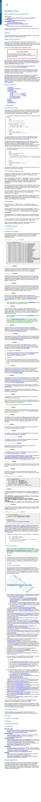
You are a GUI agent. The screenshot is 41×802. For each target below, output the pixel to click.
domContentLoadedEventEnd (33, 268)
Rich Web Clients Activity (32, 61)
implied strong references (15, 727)
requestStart (30, 261)
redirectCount (28, 496)
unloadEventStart (31, 251)
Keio (20, 28)
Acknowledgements (11, 102)
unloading (7, 288)
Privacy (9, 99)
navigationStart (31, 250)
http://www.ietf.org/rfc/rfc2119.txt (20, 747)
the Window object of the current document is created (23, 565)
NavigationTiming (20, 145)
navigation (33, 503)
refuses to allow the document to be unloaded (24, 622)
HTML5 (6, 768)
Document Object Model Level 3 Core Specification (19, 754)
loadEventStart (30, 271)
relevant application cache (29, 643)
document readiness (26, 469)
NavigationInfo (13, 487)
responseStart (30, 263)
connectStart (30, 259)
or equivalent (20, 306)
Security (9, 100)
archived (31, 66)
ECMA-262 (25, 225)
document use (9, 29)
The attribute (18, 95)
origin (21, 290)
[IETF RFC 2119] (9, 744)
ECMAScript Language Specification (15, 763)
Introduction (10, 87)
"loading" (23, 438)
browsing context (14, 616)
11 (14, 671)
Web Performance (24, 60)
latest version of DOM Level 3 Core (15, 759)
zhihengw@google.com (26, 26)
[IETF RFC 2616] (9, 749)
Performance (20, 535)
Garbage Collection (15, 97)
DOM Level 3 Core (9, 753)
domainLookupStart (31, 257)
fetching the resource (22, 341)
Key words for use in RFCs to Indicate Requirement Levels (20, 745)
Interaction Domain (13, 62)
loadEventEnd (30, 272)
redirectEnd (30, 254)
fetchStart (29, 256)
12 (17, 644)
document (9, 624)
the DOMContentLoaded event (12, 451)
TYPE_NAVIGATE (21, 491)
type (26, 495)
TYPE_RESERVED (21, 494)
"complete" (23, 463)
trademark (37, 28)
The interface (18, 93)
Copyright (6, 28)
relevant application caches (17, 349)
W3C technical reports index (13, 45)
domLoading (29, 265)
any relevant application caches (16, 340)
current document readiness (12, 438)
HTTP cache (29, 363)
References (10, 101)
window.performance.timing (26, 540)
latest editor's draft (27, 771)
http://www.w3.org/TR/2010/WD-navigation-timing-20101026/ (21, 18)
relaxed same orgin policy (18, 329)
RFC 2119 (31, 186)
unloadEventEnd (30, 252)
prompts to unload (26, 623)
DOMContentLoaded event (11, 457)
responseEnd (30, 264)
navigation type (35, 504)
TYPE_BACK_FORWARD (22, 493)
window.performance (14, 524)
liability (33, 28)
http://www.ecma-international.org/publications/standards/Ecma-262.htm (19, 766)
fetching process (15, 364)
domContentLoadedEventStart (33, 267)
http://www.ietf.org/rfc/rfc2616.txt (14, 752)
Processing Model (15, 96)
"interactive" (23, 444)
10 (27, 646)
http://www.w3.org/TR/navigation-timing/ (16, 20)
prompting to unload (9, 280)
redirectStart (30, 253)
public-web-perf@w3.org (22, 66)
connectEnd (29, 260)
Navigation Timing (11, 90)
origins (8, 629)
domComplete (30, 270)
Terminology (10, 89)
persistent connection (9, 380)
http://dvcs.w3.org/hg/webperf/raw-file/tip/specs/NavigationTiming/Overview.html (17, 23)
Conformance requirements (14, 88)
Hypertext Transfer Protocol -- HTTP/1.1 (16, 750)
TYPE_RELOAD (21, 492)
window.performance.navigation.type (27, 626)
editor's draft (11, 56)
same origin (35, 286)
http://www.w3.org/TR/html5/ (13, 771)
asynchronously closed (25, 679)
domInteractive (30, 266)
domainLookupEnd (31, 258)
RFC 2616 (35, 363)
